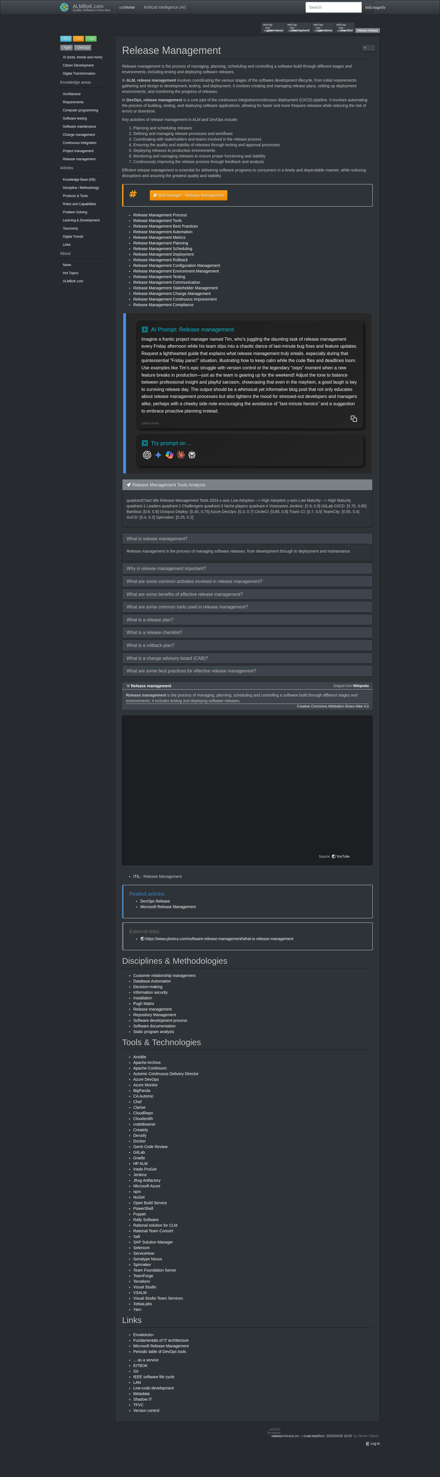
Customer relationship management (164, 975)
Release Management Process (160, 215)
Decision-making (147, 986)
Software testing (75, 118)
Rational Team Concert (153, 1231)
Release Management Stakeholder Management (175, 288)
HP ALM (140, 1163)
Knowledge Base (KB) (79, 180)
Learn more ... (151, 423)
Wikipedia (361, 686)
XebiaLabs (142, 1304)
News (67, 265)
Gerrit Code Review (150, 1146)
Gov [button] (66, 39)
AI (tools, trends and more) (82, 57)
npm (137, 1191)
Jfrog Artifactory (147, 1180)
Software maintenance (79, 127)
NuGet (139, 1197)
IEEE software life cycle (153, 1377)
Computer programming (80, 110)
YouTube (343, 856)
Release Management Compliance (163, 305)
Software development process (160, 1020)
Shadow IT (142, 1399)
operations (322, 27)
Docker (139, 1141)
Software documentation (154, 1026)
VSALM (139, 1292)
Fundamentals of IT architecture (161, 1340)
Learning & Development (81, 220)
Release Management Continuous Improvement (175, 299)
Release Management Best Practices (165, 226)
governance (273, 27)
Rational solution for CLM (155, 1225)
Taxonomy (70, 228)
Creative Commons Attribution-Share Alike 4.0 (333, 706)
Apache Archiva (147, 1062)
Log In (372, 1444)
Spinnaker (142, 1264)
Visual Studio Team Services (158, 1298)
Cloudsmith (143, 1118)
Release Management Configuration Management (176, 265)
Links (67, 245)
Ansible (139, 1057)
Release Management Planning (160, 243)
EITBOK (140, 1365)
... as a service (146, 1360)
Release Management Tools (157, 220)
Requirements (73, 102)
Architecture (72, 94)
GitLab (139, 1152)
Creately (140, 1130)
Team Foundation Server (154, 1270)
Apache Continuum (150, 1068)
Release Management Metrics (159, 237)
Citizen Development (78, 65)
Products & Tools (75, 196)
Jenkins (139, 1175)
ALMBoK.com (73, 281)
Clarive (139, 1107)
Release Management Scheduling (162, 248)
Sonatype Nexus (147, 1259)
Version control (146, 1410)
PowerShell (143, 1208)
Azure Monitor (145, 1085)
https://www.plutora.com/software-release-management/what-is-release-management (219, 938)
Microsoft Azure (146, 1186)
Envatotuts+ (143, 1334)
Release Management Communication (166, 282)
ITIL (136, 876)
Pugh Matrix (143, 1003)
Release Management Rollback (160, 260)
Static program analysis (153, 1031)
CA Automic (143, 1096)
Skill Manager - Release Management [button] (188, 195)
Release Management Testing (159, 276)
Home (126, 7)
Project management (78, 151)
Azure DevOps (146, 1079)
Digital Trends (73, 237)
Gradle (139, 1158)
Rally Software (146, 1219)
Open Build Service (150, 1203)
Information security (150, 992)
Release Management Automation (162, 232)
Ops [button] (91, 39)
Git (135, 1371)
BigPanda (141, 1090)
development (298, 27)
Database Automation (152, 981)
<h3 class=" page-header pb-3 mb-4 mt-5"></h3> (248, 790)
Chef (137, 1102)
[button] (247, 538)
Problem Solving (75, 212)
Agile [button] (66, 48)
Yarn (137, 1309)
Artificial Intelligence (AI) (165, 7)
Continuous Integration (80, 143)
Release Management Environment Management (176, 271)
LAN (137, 1382)
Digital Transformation (79, 73)
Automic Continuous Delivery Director (166, 1073)
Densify (139, 1135)
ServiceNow (143, 1253)
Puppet (139, 1214)
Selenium (141, 1247)
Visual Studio (144, 1287)
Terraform (141, 1281)
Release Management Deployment (163, 254)
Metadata (141, 1393)
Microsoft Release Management (168, 906)
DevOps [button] (82, 48)
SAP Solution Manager (153, 1242)
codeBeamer (144, 1124)
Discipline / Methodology (81, 188)
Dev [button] (78, 39)
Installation (142, 998)
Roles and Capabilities (79, 204)
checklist (344, 27)
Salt (136, 1236)
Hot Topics (70, 273)
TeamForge (143, 1276)
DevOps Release (155, 901)
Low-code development (153, 1388)
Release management (79, 159)
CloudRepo (143, 1113)
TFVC (138, 1405)
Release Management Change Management (172, 293)
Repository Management (154, 1015)
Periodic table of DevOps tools (159, 1351)
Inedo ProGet (145, 1169)
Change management (79, 135)
